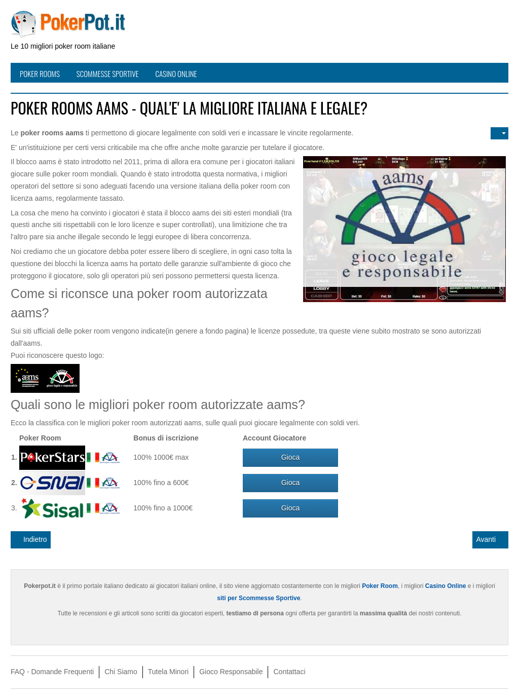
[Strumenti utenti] (499, 133)
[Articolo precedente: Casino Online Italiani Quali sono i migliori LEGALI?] (31, 539)
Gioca (290, 457)
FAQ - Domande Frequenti (52, 672)
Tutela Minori (168, 672)
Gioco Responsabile (231, 672)
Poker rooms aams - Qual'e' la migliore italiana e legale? (189, 107)
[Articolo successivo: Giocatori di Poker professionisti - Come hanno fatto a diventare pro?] (490, 539)
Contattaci (289, 672)
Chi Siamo (120, 672)
